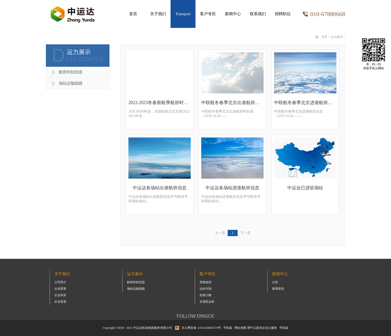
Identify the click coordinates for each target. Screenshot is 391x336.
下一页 (245, 233)
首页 (133, 14)
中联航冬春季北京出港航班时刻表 (232, 102)
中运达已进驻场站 (305, 187)
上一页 (220, 233)
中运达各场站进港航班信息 (232, 187)
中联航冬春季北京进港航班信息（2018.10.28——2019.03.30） (305, 102)
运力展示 (337, 37)
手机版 (227, 328)
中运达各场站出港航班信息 (160, 187)
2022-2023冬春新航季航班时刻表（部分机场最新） (159, 102)
